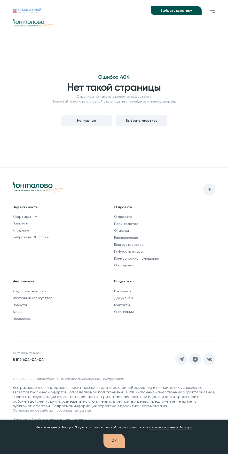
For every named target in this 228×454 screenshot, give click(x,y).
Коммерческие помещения (136, 258)
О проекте (123, 217)
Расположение (126, 237)
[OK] (114, 441)
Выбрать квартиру (176, 10)
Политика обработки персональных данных (49, 419)
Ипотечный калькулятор (33, 298)
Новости (20, 305)
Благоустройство (129, 245)
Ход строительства (29, 291)
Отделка (121, 230)
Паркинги (20, 223)
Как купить (123, 291)
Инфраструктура (128, 251)
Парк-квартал (126, 224)
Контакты (122, 305)
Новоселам (22, 319)
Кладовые (21, 230)
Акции (18, 312)
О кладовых (124, 265)
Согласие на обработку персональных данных (52, 410)
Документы (123, 298)
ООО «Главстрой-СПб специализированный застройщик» (75, 379)
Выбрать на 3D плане (31, 237)
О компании (124, 312)
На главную (86, 121)
